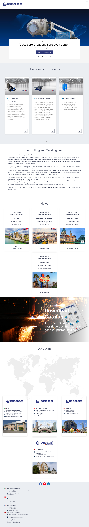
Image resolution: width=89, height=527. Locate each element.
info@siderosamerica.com (43, 415)
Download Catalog (56, 314)
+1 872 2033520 (40, 413)
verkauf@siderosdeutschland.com (45, 456)
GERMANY (39, 449)
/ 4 (46, 57)
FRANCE (68, 408)
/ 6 (46, 141)
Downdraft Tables (43, 99)
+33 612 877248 (70, 411)
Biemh (16, 218)
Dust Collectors (69, 99)
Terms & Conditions (13, 522)
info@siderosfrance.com (72, 413)
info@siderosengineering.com (14, 416)
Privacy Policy (11, 520)
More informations (44, 52)
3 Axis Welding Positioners (13, 100)
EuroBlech (72, 218)
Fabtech (44, 262)
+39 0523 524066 (11, 415)
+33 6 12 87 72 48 (12, 508)
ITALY (8, 408)
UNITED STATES (41, 408)
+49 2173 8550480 (41, 455)
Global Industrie (44, 218)
